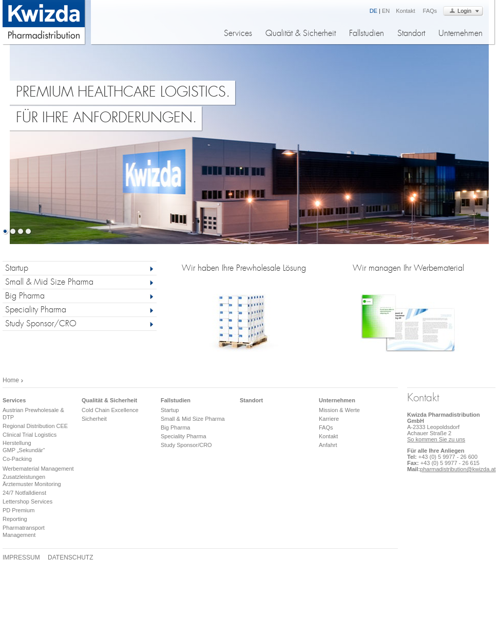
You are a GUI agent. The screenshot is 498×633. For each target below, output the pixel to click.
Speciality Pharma (35, 310)
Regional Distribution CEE (35, 426)
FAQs (430, 11)
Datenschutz (70, 557)
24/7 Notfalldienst (24, 493)
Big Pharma (25, 296)
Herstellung (17, 443)
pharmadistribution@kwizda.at (458, 469)
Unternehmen (460, 34)
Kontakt (405, 11)
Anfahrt (328, 445)
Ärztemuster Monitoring (32, 484)
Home (11, 380)
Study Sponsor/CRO (40, 324)
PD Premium (18, 510)
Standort (411, 34)
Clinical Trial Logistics (29, 435)
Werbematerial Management (38, 469)
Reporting (15, 519)
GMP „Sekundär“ (24, 450)
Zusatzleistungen (24, 477)
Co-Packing (17, 459)
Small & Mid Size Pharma (49, 283)
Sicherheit (94, 419)
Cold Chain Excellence (110, 410)
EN (386, 11)
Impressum (21, 557)
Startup (16, 269)
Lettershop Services (27, 501)
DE (373, 11)
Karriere (329, 419)
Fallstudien (366, 34)
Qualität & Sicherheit (300, 34)
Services (238, 34)
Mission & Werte (339, 410)
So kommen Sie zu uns (436, 439)
